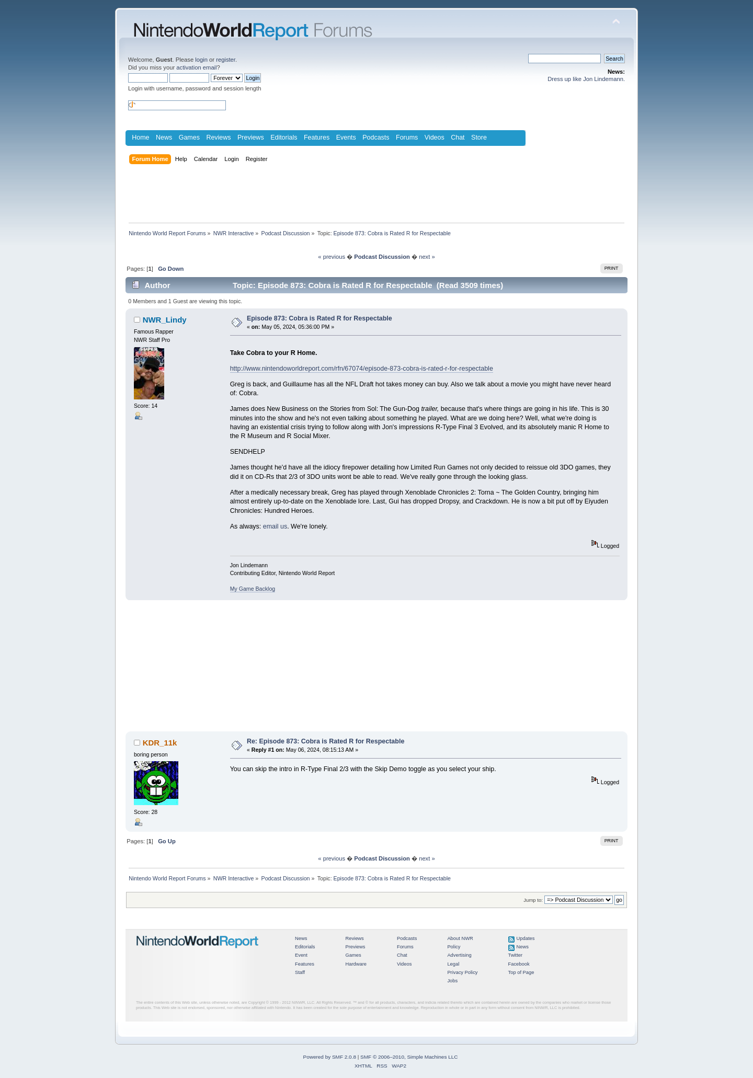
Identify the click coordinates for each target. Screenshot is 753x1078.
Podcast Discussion (382, 257)
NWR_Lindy (165, 319)
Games (189, 137)
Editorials (283, 137)
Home (140, 137)
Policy (453, 946)
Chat (457, 137)
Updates (526, 938)
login (201, 59)
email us (275, 526)
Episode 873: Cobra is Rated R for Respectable (319, 318)
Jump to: (533, 900)
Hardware (356, 964)
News (164, 137)
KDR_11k (160, 742)
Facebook (519, 964)
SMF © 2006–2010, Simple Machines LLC (409, 1057)
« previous (331, 257)
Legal (453, 964)
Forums (407, 137)
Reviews (218, 137)
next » (427, 257)
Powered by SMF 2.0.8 (329, 1057)
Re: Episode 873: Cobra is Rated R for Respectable (325, 741)
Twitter (515, 955)
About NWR (460, 938)
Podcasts (375, 137)
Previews (250, 137)
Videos (434, 137)
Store (479, 137)
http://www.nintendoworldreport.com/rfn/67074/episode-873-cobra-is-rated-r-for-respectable (361, 368)
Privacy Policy (462, 972)
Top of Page (521, 972)
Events (346, 137)
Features (316, 137)
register (225, 59)
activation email (196, 67)
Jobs (452, 980)
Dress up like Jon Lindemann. (586, 79)
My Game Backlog (253, 589)
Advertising (459, 955)
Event (301, 955)
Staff (300, 972)
